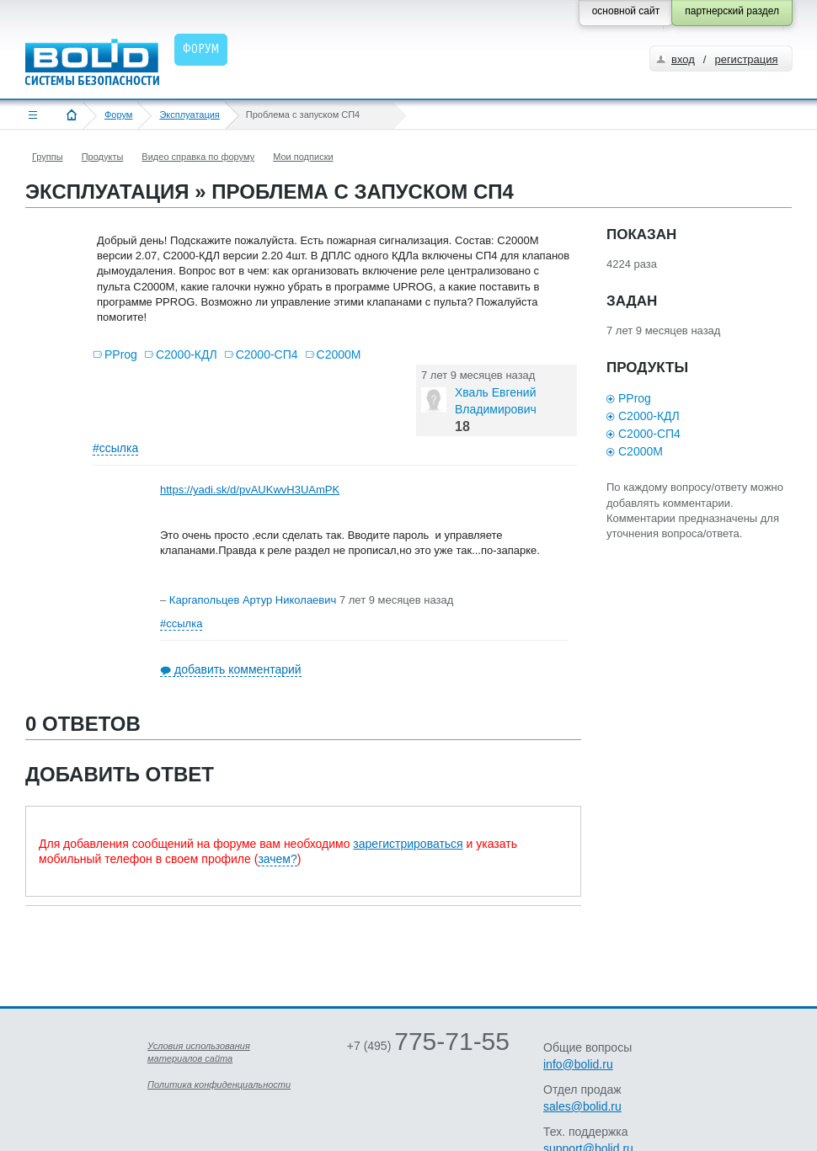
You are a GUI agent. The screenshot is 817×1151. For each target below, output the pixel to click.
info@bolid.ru (578, 1064)
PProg (120, 354)
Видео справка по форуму (198, 157)
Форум (118, 114)
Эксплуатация (189, 114)
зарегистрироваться (407, 843)
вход (683, 59)
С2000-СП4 (267, 354)
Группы (47, 157)
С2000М (339, 354)
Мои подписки (303, 157)
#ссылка (115, 448)
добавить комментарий (238, 669)
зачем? (277, 859)
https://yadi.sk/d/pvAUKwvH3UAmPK (249, 489)
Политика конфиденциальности (219, 1084)
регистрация (745, 59)
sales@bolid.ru (582, 1106)
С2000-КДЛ (186, 354)
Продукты (103, 157)
